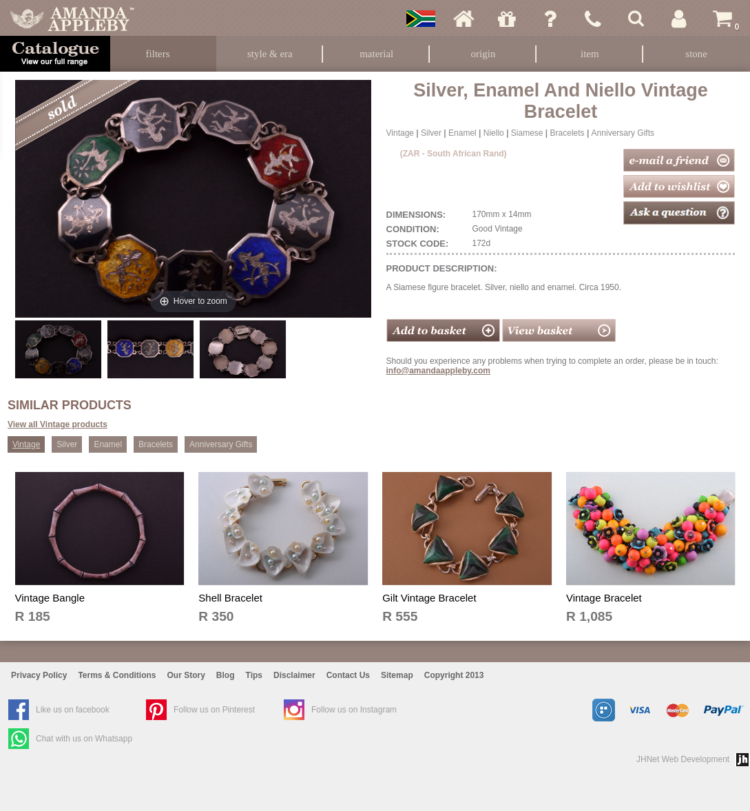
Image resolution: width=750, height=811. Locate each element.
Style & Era (270, 53)
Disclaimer (294, 675)
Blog (225, 675)
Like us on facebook (73, 710)
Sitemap (397, 675)
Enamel (462, 133)
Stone (696, 53)
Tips (254, 675)
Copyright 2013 (454, 675)
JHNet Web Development (682, 759)
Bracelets (567, 133)
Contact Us (348, 675)
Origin (483, 53)
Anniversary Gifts (623, 133)
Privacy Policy (39, 675)
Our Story (186, 675)
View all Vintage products (57, 424)
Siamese (527, 133)
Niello (493, 133)
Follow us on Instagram (354, 710)
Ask (550, 18)
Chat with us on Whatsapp (84, 738)
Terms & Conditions (117, 675)
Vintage (400, 133)
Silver (431, 133)
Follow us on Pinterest (214, 710)
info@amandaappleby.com (438, 371)
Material (376, 53)
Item (590, 53)
